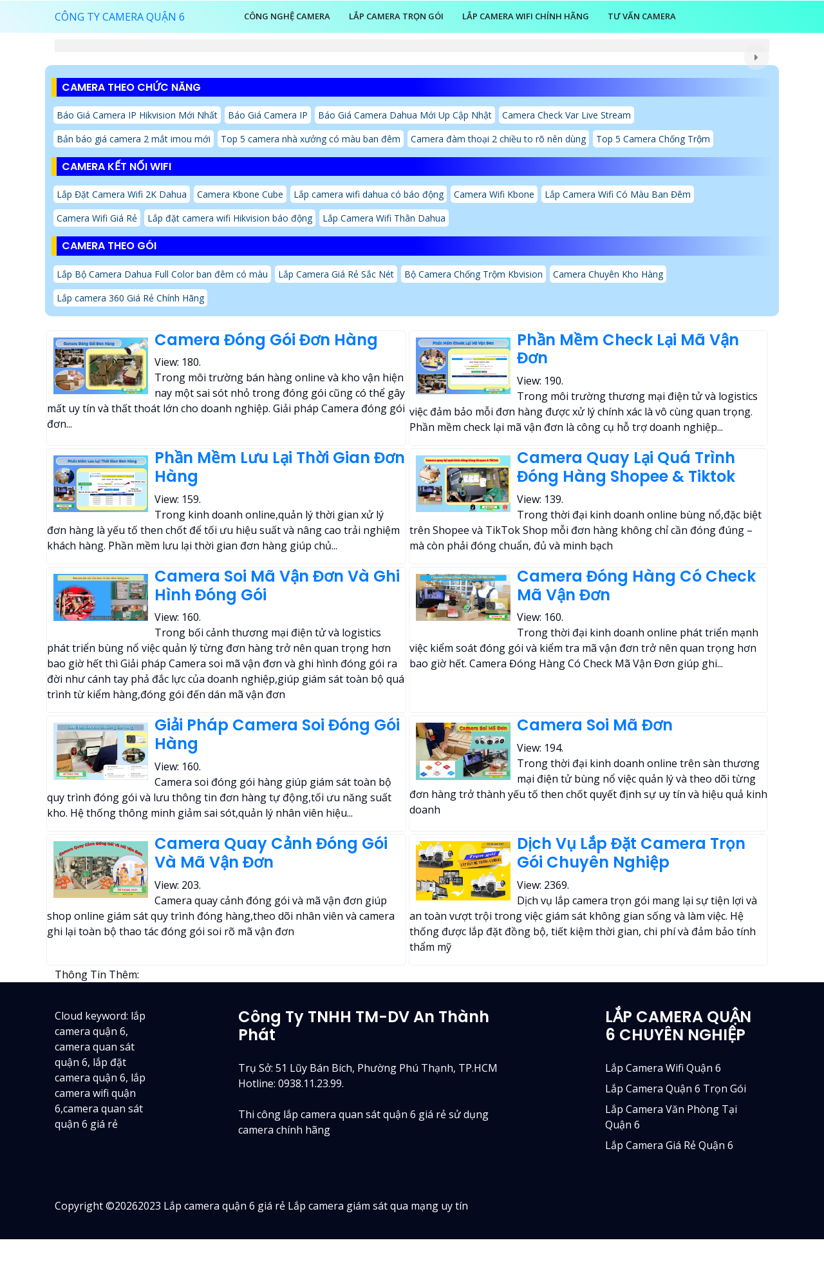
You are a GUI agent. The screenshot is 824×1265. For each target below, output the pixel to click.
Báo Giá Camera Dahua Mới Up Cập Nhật (405, 115)
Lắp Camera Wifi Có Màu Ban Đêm (618, 194)
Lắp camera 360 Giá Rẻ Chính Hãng (130, 298)
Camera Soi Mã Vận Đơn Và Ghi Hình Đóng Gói (277, 585)
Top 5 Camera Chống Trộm (653, 139)
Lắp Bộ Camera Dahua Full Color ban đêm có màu (162, 274)
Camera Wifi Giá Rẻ (97, 218)
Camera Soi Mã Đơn (595, 725)
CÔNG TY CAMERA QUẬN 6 (120, 17)
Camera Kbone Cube (240, 194)
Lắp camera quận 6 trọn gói (675, 1088)
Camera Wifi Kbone (494, 194)
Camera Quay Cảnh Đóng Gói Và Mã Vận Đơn (271, 853)
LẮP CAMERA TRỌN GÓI (396, 16)
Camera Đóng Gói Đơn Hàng (266, 339)
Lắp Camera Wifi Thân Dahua (384, 218)
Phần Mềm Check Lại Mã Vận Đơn (628, 349)
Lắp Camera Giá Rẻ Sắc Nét (336, 274)
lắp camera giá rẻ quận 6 (669, 1145)
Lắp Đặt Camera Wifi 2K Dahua (122, 194)
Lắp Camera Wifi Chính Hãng (525, 16)
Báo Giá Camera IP (268, 115)
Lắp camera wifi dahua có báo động (369, 194)
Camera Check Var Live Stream (566, 115)
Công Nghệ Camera (287, 16)
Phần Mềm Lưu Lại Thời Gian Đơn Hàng (279, 467)
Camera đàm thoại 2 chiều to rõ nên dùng (498, 139)
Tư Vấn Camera (642, 16)
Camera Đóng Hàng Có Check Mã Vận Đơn (636, 585)
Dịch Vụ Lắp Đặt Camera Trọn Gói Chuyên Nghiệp (631, 853)
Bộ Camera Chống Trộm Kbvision (473, 274)
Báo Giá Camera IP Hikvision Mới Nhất (137, 115)
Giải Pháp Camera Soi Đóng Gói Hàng (277, 734)
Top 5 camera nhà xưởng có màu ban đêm (310, 139)
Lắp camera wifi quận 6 (663, 1068)
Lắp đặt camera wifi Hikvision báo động (229, 218)
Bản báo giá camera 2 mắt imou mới (134, 139)
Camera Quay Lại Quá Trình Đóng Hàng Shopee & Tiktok (626, 467)
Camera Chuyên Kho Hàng (608, 274)
